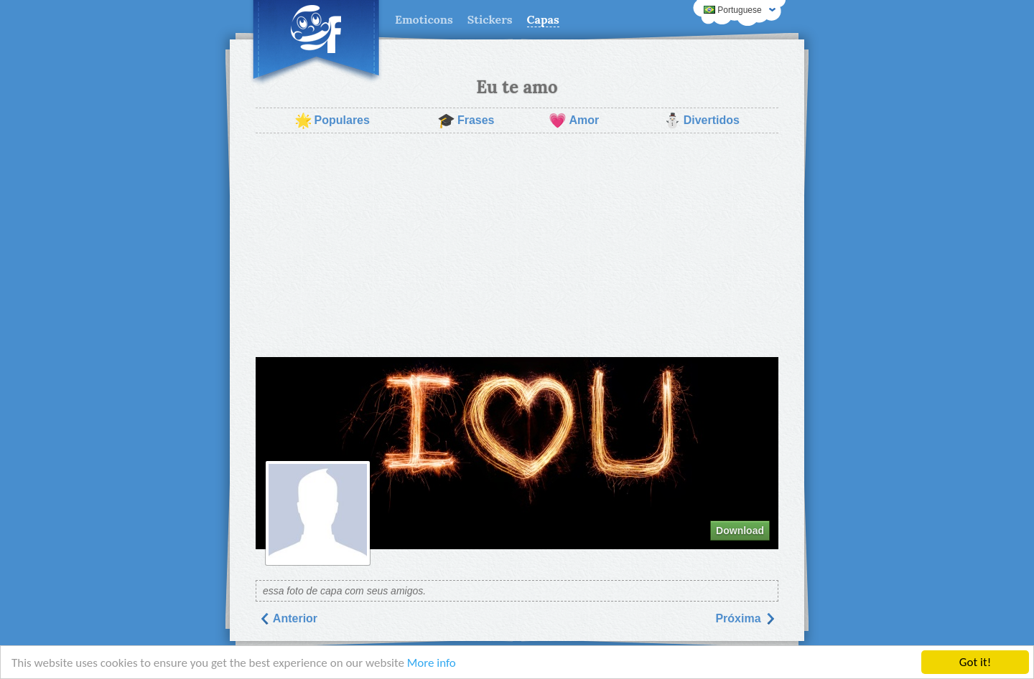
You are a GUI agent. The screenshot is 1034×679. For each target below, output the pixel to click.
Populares (332, 120)
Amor (574, 120)
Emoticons (424, 19)
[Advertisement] (517, 245)
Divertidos (701, 120)
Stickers (490, 19)
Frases (466, 120)
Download (740, 530)
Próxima (745, 618)
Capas (543, 19)
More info (431, 663)
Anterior (287, 618)
